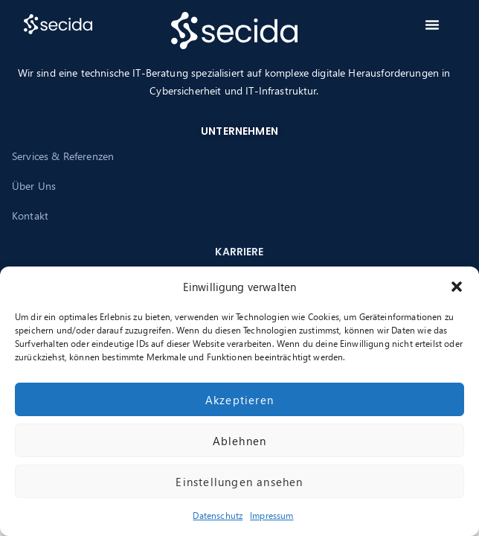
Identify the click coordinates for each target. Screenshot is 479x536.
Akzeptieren (239, 399)
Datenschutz (217, 515)
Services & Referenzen (63, 156)
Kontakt (30, 215)
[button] (456, 286)
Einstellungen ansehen (239, 481)
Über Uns (34, 186)
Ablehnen (240, 440)
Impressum (271, 515)
